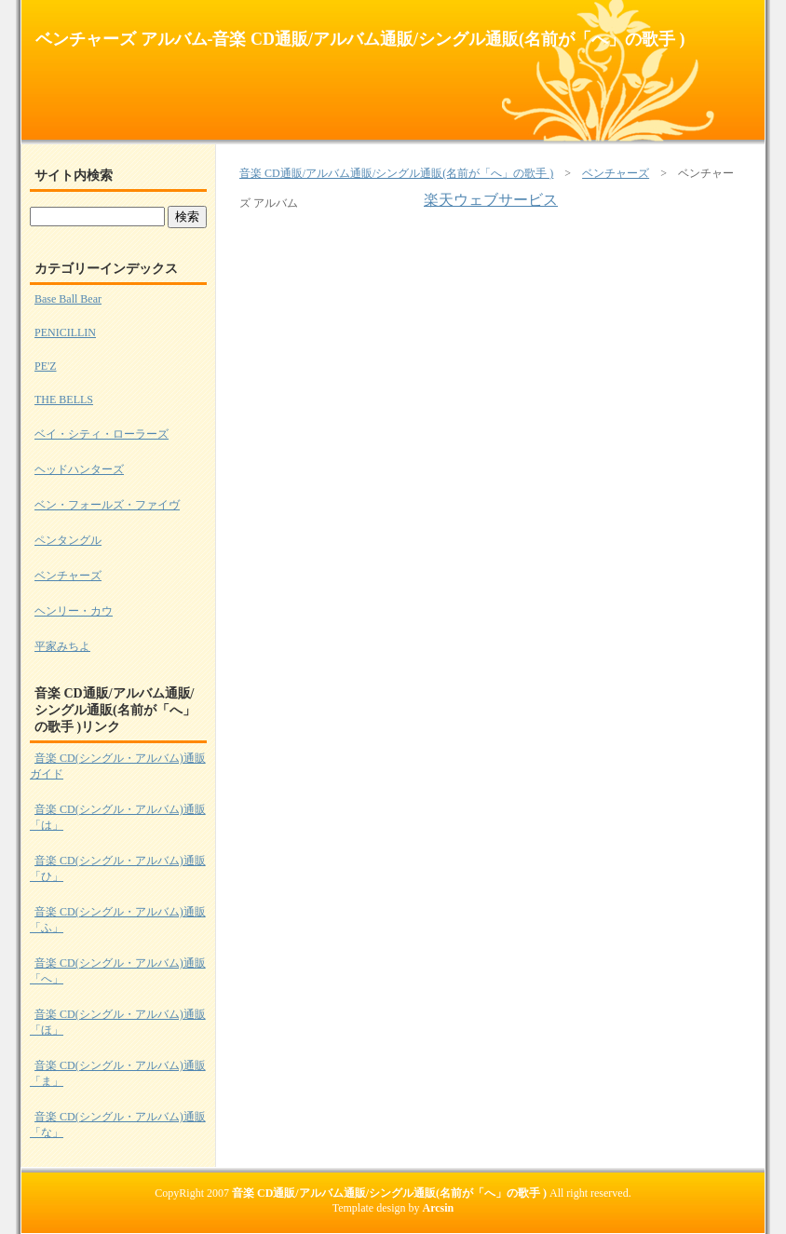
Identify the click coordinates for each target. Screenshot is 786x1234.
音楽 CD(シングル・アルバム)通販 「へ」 (118, 970)
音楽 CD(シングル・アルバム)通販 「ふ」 (118, 919)
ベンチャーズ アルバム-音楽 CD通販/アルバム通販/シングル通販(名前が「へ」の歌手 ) (359, 39)
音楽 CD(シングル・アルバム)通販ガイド (118, 766)
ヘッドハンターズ (79, 469)
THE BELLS (63, 399)
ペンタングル (68, 540)
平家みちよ (62, 646)
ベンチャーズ (615, 173)
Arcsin (438, 1207)
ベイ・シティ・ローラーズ (101, 434)
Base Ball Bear (68, 298)
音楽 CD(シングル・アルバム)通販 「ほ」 (118, 1022)
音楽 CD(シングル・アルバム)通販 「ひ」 (118, 868)
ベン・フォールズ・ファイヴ (107, 504)
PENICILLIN (65, 332)
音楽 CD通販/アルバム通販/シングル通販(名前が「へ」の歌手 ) (396, 173)
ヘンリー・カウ (73, 610)
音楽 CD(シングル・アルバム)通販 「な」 (118, 1124)
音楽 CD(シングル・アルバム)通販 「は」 (118, 817)
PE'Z (45, 366)
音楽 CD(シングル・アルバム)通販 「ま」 (118, 1073)
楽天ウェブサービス (491, 200)
